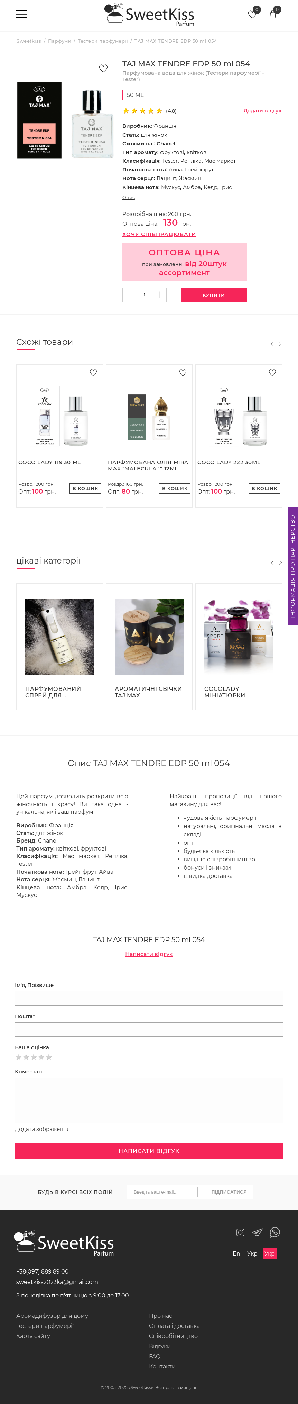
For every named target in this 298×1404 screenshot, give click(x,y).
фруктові (172, 152)
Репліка (191, 161)
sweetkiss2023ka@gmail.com (57, 1282)
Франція (164, 126)
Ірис (226, 187)
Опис (128, 197)
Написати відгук (149, 954)
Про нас (160, 1316)
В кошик (85, 488)
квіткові (197, 152)
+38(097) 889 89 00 (42, 1271)
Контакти (162, 1366)
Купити (214, 295)
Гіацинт (166, 178)
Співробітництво (173, 1336)
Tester (170, 161)
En (236, 1253)
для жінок (154, 135)
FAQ (154, 1356)
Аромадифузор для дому (52, 1316)
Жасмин (190, 178)
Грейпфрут (199, 169)
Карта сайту (33, 1336)
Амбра (192, 187)
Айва (175, 169)
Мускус (170, 187)
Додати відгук (263, 111)
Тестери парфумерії (45, 1326)
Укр (252, 1253)
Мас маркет (220, 161)
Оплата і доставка (174, 1326)
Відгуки (160, 1346)
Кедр (210, 187)
